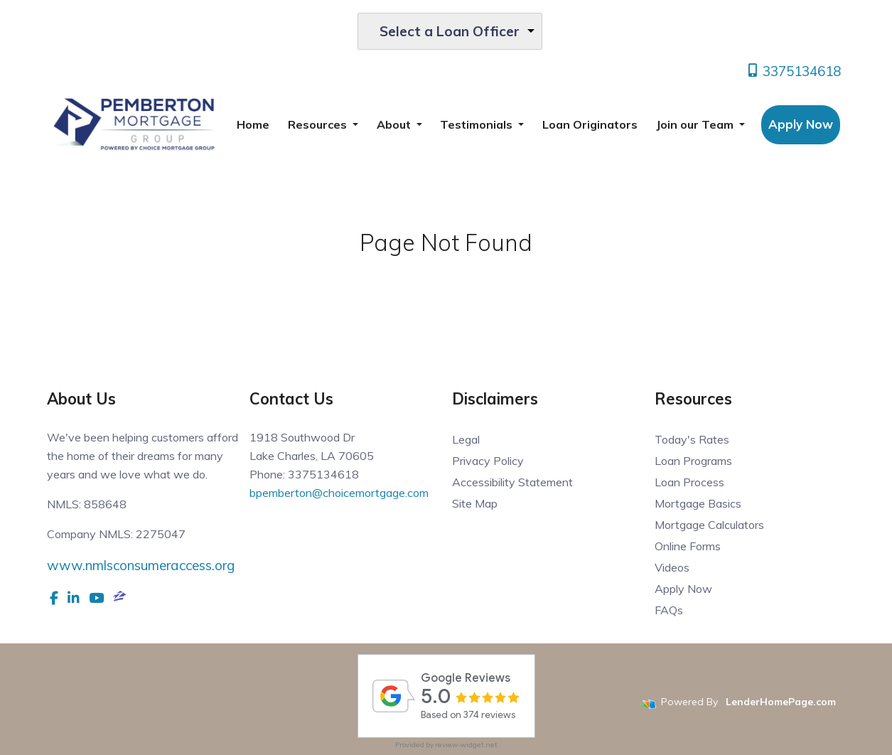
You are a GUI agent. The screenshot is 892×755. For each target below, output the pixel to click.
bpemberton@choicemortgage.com (339, 493)
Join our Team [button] (696, 124)
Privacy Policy (488, 461)
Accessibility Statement (512, 482)
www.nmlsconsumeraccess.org (141, 565)
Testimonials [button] (477, 124)
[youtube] (96, 597)
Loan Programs (693, 461)
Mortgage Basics (698, 503)
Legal (466, 439)
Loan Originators (590, 124)
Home (253, 124)
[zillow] (120, 597)
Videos (672, 567)
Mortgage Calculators (709, 525)
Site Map (475, 503)
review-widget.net (466, 744)
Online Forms (688, 546)
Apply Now (800, 124)
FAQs (669, 610)
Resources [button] (319, 124)
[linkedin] (74, 597)
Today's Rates (692, 439)
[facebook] (54, 597)
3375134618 (793, 71)
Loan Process (689, 482)
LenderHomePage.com (781, 701)
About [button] (395, 124)
